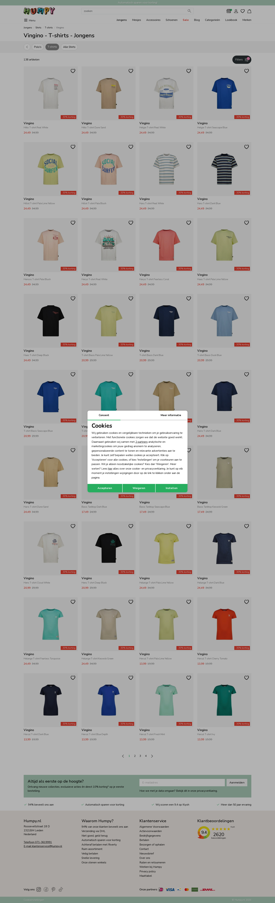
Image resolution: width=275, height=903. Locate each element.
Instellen (171, 488)
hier (110, 468)
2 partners (141, 442)
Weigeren (139, 488)
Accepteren (105, 488)
